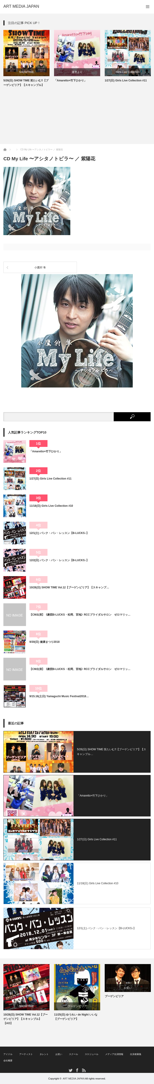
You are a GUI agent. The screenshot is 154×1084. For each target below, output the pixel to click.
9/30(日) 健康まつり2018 (44, 641)
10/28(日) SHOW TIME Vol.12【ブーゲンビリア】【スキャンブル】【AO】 (25, 1019)
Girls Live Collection (128, 72)
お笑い (128, 987)
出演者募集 (135, 1054)
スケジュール (91, 1054)
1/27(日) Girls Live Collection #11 (126, 80)
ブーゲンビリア (77, 1006)
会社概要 (7, 1060)
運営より (77, 72)
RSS (83, 1070)
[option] (26, 58)
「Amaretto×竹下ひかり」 (70, 80)
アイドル (7, 1054)
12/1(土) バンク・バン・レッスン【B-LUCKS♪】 (59, 533)
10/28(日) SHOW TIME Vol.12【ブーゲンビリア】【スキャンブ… (69, 587)
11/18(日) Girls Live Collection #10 (51, 505)
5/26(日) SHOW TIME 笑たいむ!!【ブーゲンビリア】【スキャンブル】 (25, 82)
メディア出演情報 (114, 1054)
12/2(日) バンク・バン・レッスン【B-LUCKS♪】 (59, 560)
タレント (44, 1054)
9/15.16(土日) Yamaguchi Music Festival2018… (59, 696)
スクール (73, 1054)
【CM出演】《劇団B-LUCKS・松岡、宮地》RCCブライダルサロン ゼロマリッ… (79, 614)
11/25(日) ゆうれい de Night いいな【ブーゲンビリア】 (75, 1017)
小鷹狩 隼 (40, 267)
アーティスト (26, 1054)
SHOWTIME (26, 72)
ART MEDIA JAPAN (74, 1078)
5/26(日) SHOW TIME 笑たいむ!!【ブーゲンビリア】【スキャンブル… (111, 752)
